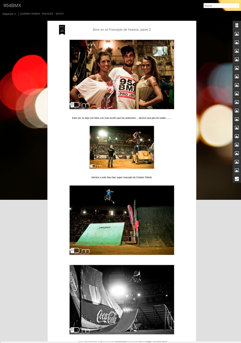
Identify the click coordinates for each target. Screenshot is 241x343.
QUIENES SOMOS (30, 13)
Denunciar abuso (160, 341)
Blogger (149, 341)
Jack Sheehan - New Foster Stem (107, 301)
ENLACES (47, 13)
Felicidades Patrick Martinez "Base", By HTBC (114, 263)
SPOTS (59, 13)
